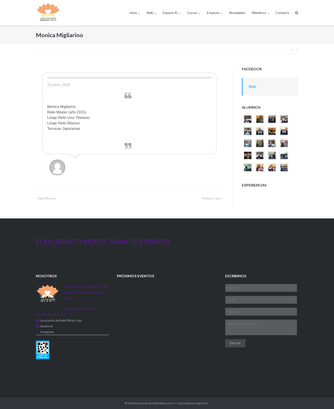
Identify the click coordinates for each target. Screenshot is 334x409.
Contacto (282, 13)
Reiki (149, 13)
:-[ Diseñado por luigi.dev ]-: (192, 403)
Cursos (192, 13)
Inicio (133, 13)
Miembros (259, 13)
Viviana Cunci (211, 198)
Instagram (47, 332)
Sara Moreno (47, 198)
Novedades (237, 13)
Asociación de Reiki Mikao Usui (60, 320)
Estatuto (213, 13)
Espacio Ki (170, 13)
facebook (46, 326)
